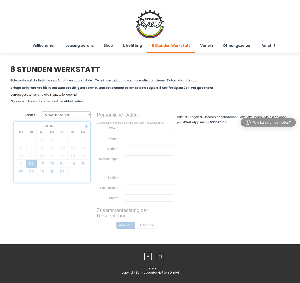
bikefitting (132, 45)
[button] (268, 122)
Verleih (206, 45)
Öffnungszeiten (237, 45)
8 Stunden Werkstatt (171, 45)
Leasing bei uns (80, 45)
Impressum (150, 268)
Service (30, 115)
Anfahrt (268, 45)
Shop (108, 45)
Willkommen (44, 45)
